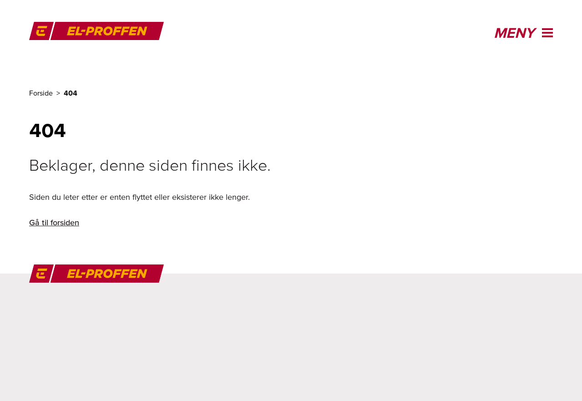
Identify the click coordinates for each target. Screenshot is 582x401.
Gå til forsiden (54, 222)
